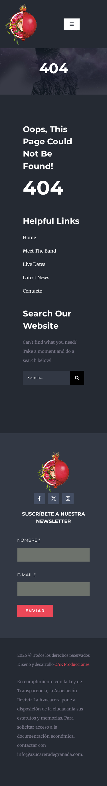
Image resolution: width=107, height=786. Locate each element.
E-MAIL (26, 574)
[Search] (77, 378)
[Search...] (46, 378)
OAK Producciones (72, 664)
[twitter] (53, 498)
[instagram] (68, 498)
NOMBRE (28, 540)
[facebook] (39, 498)
